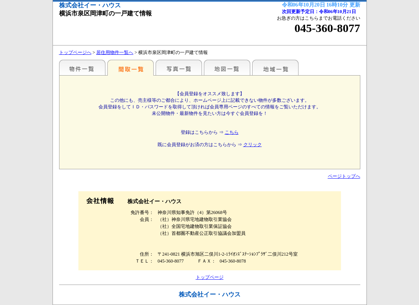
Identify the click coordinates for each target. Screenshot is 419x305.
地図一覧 (227, 67)
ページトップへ (344, 176)
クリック (252, 144)
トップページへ (75, 52)
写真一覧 (179, 67)
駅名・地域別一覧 (82, 67)
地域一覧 (275, 67)
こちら (232, 132)
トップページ (210, 277)
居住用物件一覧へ (114, 52)
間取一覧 (130, 67)
